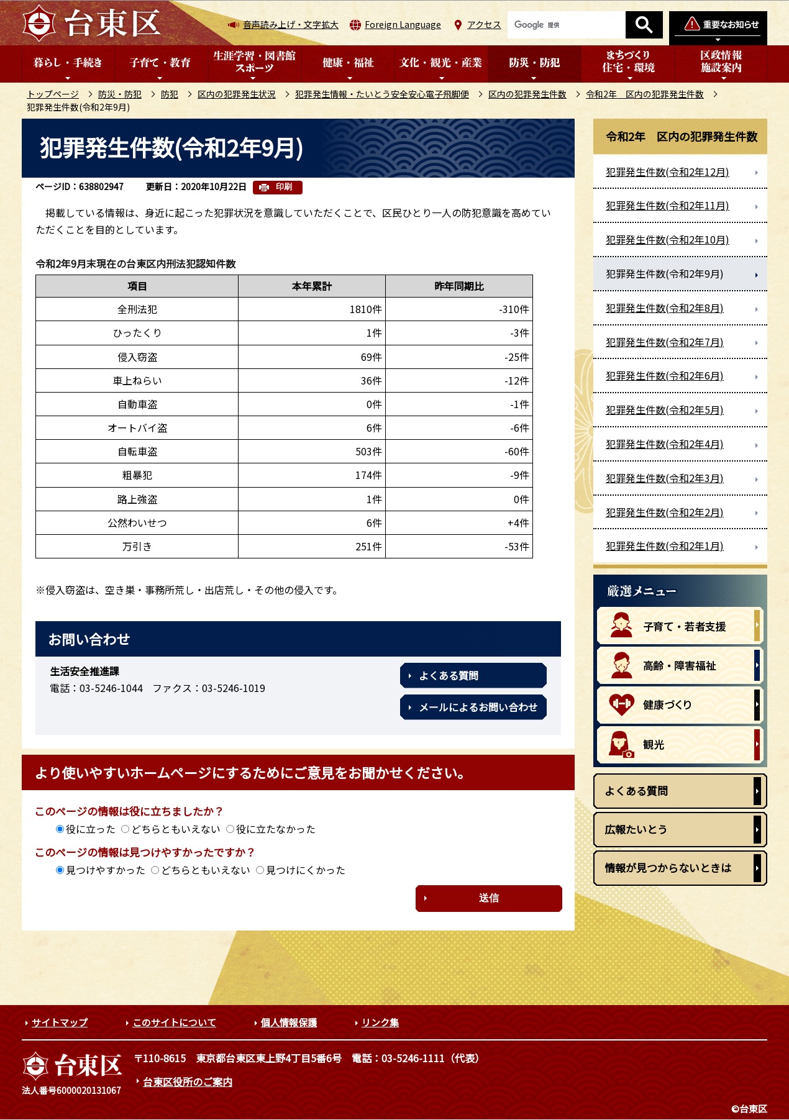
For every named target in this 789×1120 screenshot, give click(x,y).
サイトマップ (60, 1022)
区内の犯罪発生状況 (237, 94)
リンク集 (380, 1022)
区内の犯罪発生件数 (527, 94)
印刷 (284, 186)
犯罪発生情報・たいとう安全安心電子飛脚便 (382, 94)
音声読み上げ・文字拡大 (291, 24)
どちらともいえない (176, 828)
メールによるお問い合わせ (478, 706)
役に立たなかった (276, 828)
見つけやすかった (105, 869)
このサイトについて (174, 1022)
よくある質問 (448, 675)
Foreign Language (403, 24)
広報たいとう (636, 829)
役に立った (91, 828)
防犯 (169, 94)
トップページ (53, 94)
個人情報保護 (289, 1022)
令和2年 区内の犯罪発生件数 (645, 94)
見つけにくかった (305, 869)
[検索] (567, 25)
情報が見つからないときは (667, 867)
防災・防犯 (120, 94)
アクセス (484, 24)
